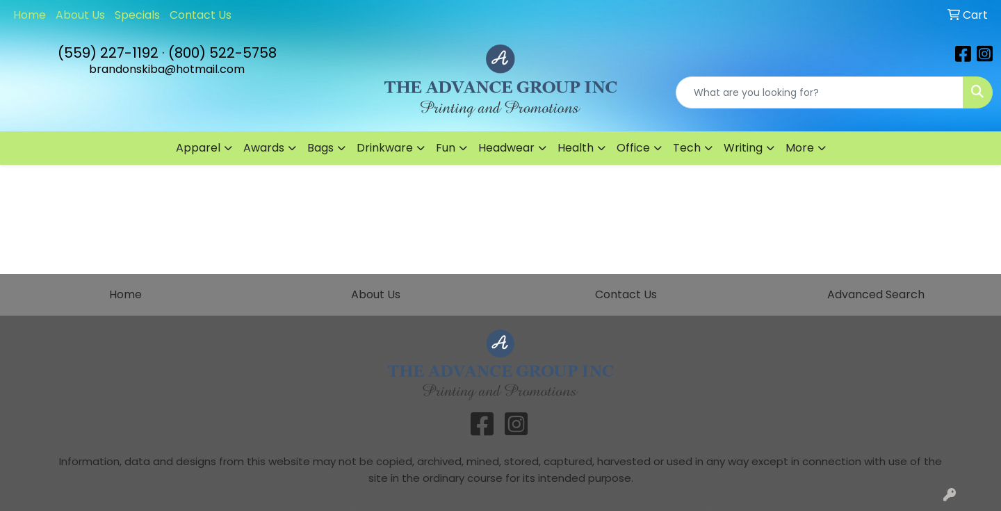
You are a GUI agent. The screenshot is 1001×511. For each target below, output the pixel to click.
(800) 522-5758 (222, 53)
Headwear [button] (506, 148)
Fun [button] (445, 148)
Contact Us (200, 15)
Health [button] (576, 148)
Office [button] (633, 148)
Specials (137, 15)
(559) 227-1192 (108, 53)
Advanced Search (876, 294)
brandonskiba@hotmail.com (167, 69)
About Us (80, 15)
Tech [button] (687, 148)
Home (29, 15)
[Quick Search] (819, 92)
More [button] (800, 148)
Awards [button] (263, 148)
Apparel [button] (198, 148)
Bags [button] (320, 148)
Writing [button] (743, 148)
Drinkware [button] (385, 148)
